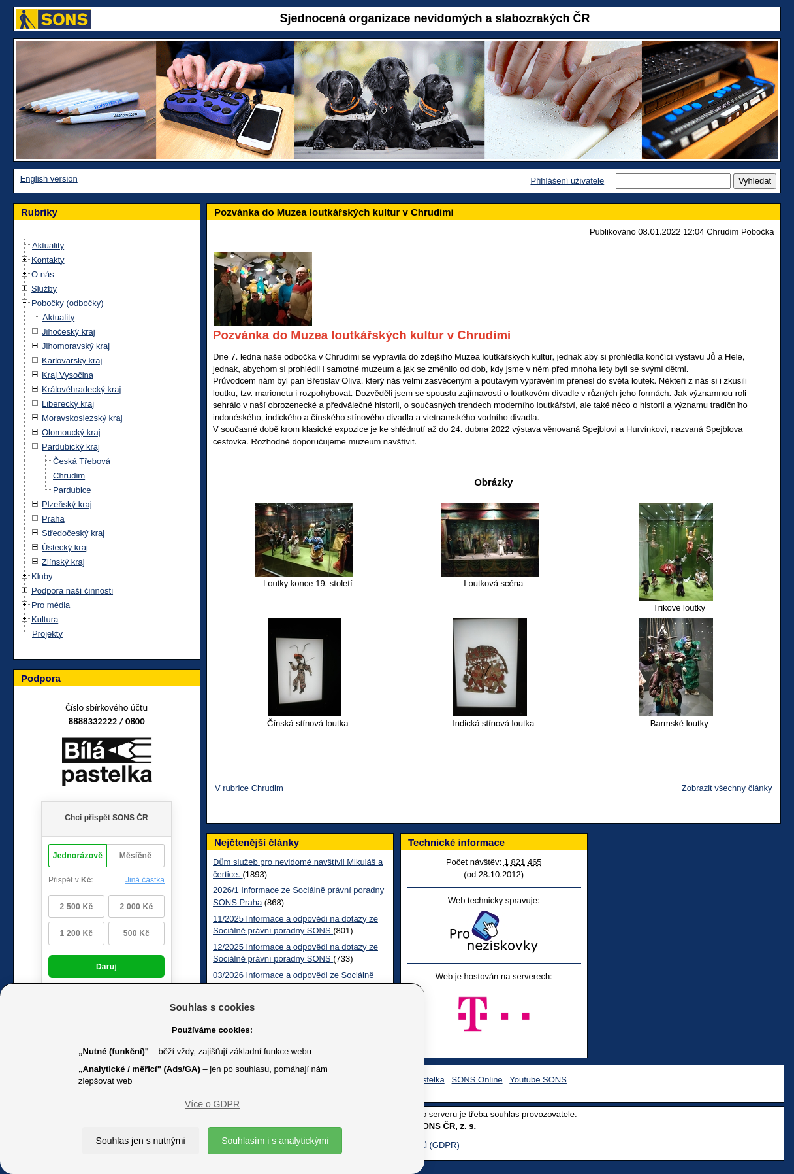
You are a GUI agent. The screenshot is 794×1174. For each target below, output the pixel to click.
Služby (44, 289)
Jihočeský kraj (68, 332)
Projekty (47, 634)
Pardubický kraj (71, 447)
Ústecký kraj (65, 547)
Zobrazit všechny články (727, 788)
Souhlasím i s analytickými (274, 1140)
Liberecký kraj (68, 404)
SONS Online (477, 1079)
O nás (42, 274)
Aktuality (48, 245)
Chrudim (69, 475)
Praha (53, 519)
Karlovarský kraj (72, 360)
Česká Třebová (81, 461)
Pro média (50, 605)
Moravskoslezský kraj (82, 418)
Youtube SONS (538, 1079)
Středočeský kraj (73, 533)
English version (49, 179)
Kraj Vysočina (67, 375)
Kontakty (48, 260)
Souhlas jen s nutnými (140, 1140)
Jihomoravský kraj (76, 346)
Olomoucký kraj (71, 432)
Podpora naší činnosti (72, 590)
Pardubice (72, 490)
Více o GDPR (212, 1104)
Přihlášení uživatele (567, 181)
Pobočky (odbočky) (67, 303)
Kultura (44, 619)
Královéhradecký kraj (81, 389)
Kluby (42, 576)
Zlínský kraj (63, 562)
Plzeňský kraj (67, 504)
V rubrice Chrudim (249, 788)
